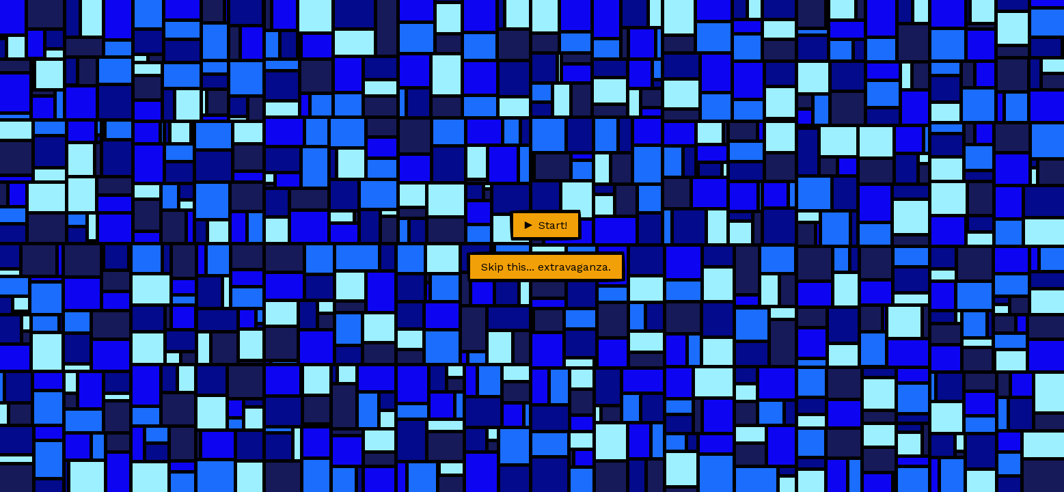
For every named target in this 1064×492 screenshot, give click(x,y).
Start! (546, 225)
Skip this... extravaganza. (546, 266)
